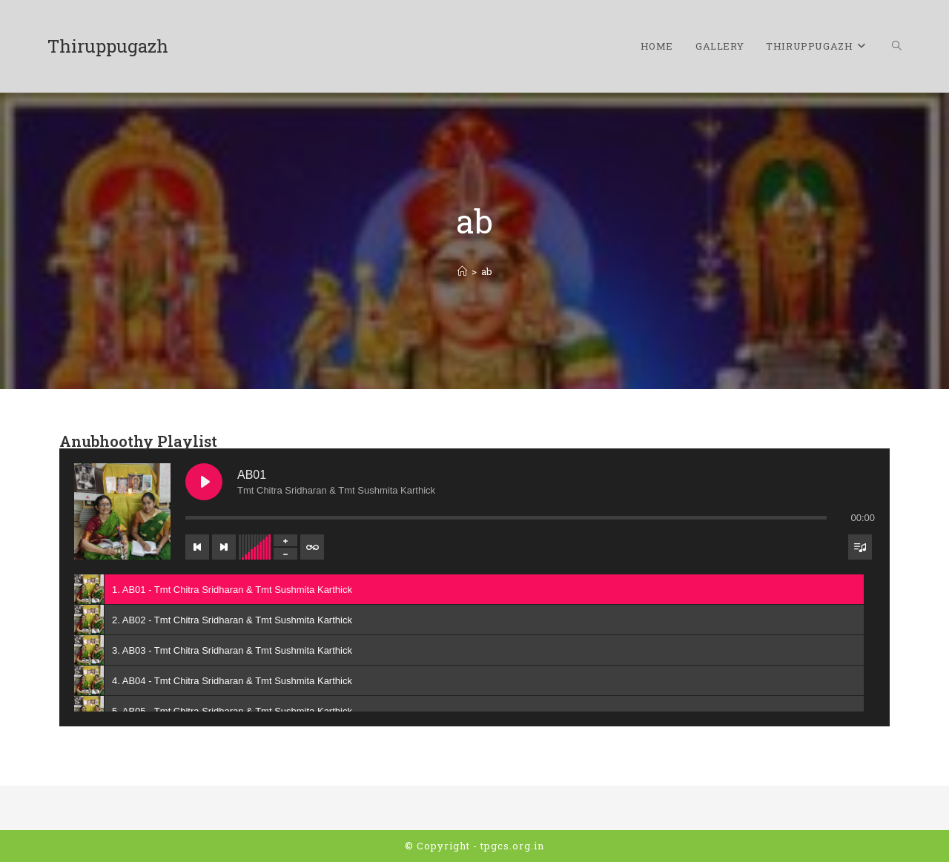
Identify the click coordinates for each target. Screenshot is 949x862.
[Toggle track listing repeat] (312, 547)
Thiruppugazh (107, 46)
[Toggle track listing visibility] (860, 547)
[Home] (462, 271)
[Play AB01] (203, 481)
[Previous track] (197, 547)
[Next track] (224, 547)
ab (486, 271)
